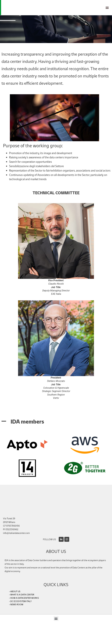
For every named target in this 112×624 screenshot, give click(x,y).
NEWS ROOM (16, 604)
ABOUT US (15, 591)
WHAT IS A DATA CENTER (22, 594)
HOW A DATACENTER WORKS (24, 597)
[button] (107, 7)
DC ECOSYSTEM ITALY (21, 601)
